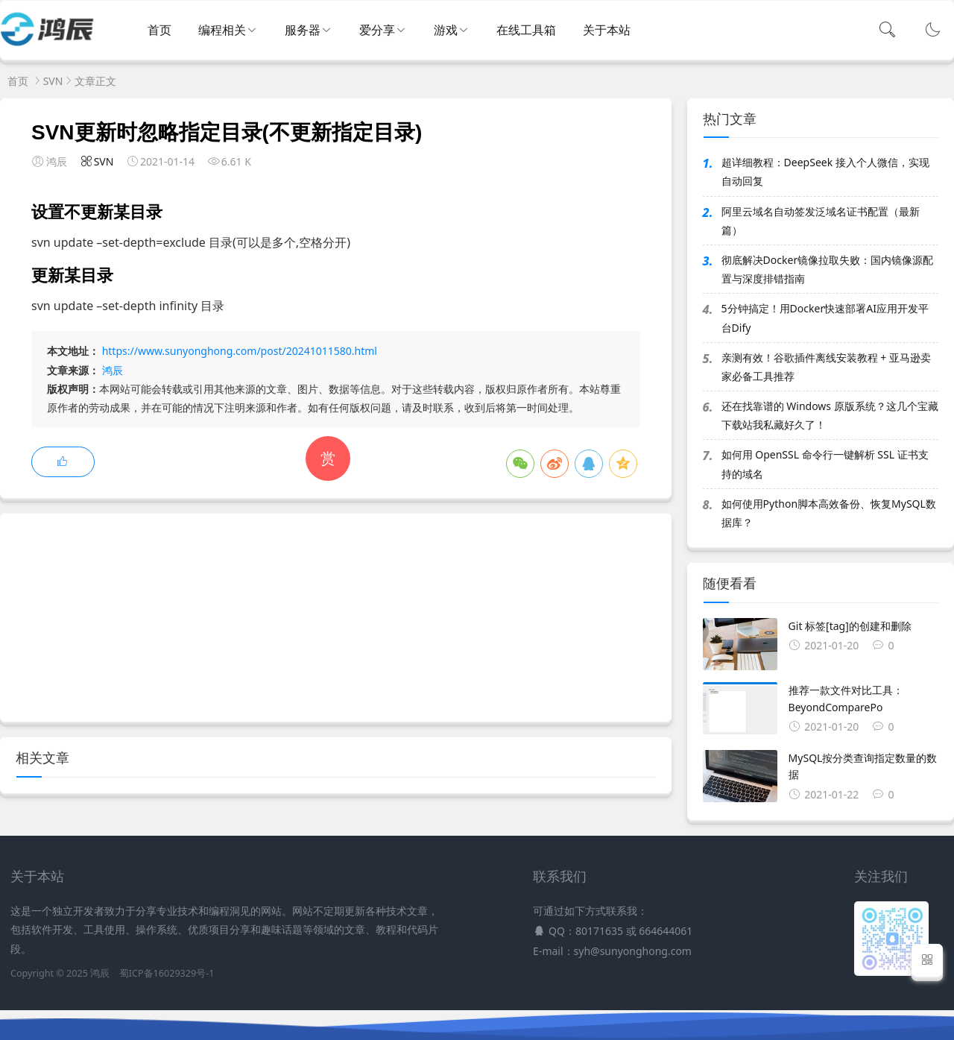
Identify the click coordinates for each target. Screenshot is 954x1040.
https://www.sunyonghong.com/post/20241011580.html (239, 351)
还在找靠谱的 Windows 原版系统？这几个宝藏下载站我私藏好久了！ (829, 415)
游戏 (446, 30)
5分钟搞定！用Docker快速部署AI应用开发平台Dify (825, 317)
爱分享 (377, 30)
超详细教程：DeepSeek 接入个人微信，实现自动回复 (825, 171)
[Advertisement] (336, 617)
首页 (159, 30)
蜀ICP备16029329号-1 (167, 973)
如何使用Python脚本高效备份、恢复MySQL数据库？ (828, 513)
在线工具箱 (526, 30)
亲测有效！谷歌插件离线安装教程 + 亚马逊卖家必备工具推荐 (826, 366)
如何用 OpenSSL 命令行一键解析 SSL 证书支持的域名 (825, 463)
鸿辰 (112, 370)
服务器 (302, 30)
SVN (53, 81)
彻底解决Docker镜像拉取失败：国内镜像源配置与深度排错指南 (827, 269)
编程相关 (222, 30)
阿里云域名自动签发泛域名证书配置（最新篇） (820, 220)
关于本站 (607, 30)
